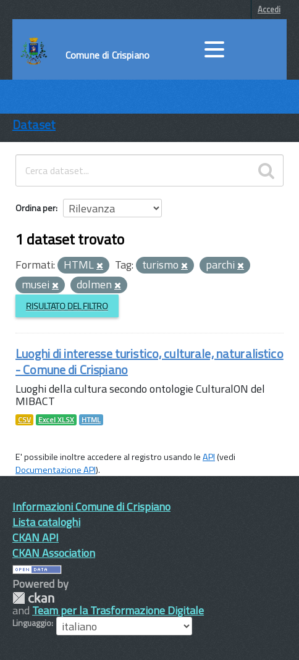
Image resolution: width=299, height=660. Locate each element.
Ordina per (35, 207)
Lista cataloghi (46, 522)
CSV (24, 419)
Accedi (269, 9)
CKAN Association (53, 553)
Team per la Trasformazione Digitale (118, 610)
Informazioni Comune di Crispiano (91, 506)
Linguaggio (31, 623)
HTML (91, 419)
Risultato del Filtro (67, 305)
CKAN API (35, 537)
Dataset (34, 124)
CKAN (33, 597)
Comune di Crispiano (107, 55)
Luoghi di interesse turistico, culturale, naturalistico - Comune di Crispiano (149, 361)
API (209, 457)
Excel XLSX (56, 419)
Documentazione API (55, 470)
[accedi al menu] (214, 49)
